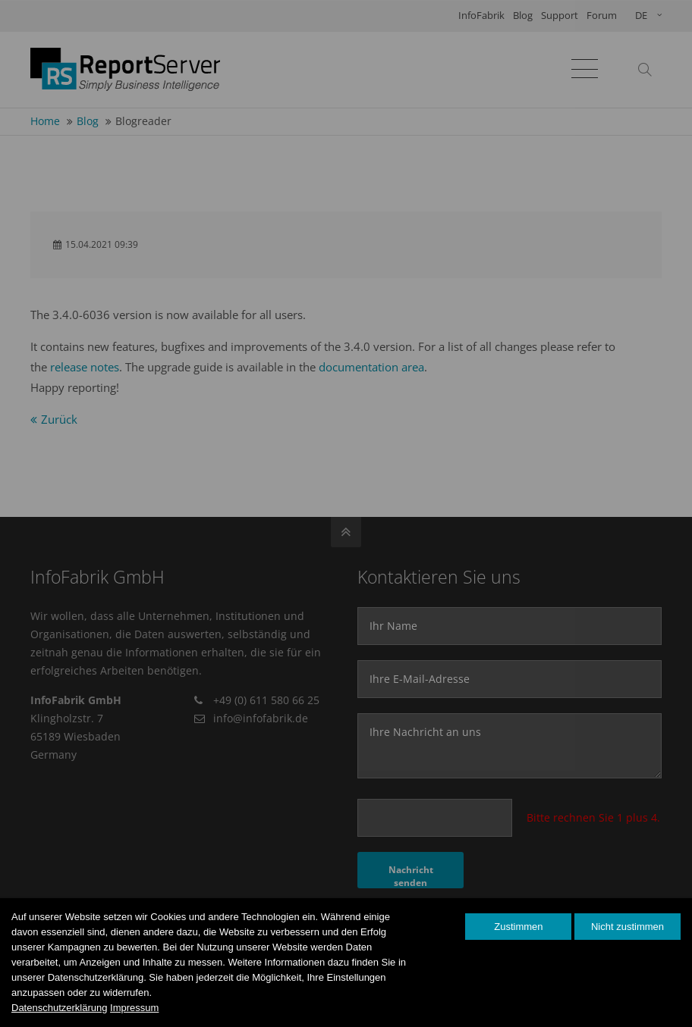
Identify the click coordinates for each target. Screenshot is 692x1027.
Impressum (134, 1007)
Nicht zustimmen (627, 926)
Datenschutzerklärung (59, 1007)
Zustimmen (518, 926)
